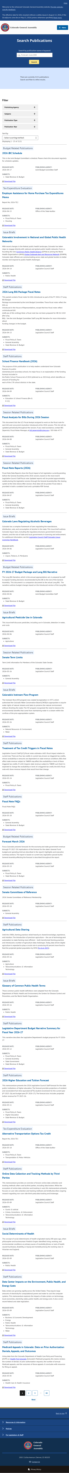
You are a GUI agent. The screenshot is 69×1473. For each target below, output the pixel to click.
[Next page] (34, 1400)
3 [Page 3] (34, 1393)
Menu (62, 27)
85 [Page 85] (47, 1393)
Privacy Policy (34, 1469)
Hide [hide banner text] (65, 3)
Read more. (57, 17)
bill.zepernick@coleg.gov (39, 430)
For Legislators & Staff (14, 1435)
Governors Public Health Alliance (29, 252)
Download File (9, 181)
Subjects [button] (7, 114)
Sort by (5, 133)
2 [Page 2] (28, 1393)
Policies (9, 1428)
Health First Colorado (18, 1359)
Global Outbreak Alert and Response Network (41, 254)
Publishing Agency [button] (11, 107)
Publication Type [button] (10, 120)
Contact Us (34, 1461)
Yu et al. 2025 (43, 948)
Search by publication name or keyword (35, 50)
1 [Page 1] (22, 1393)
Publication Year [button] (10, 127)
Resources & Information (15, 1422)
